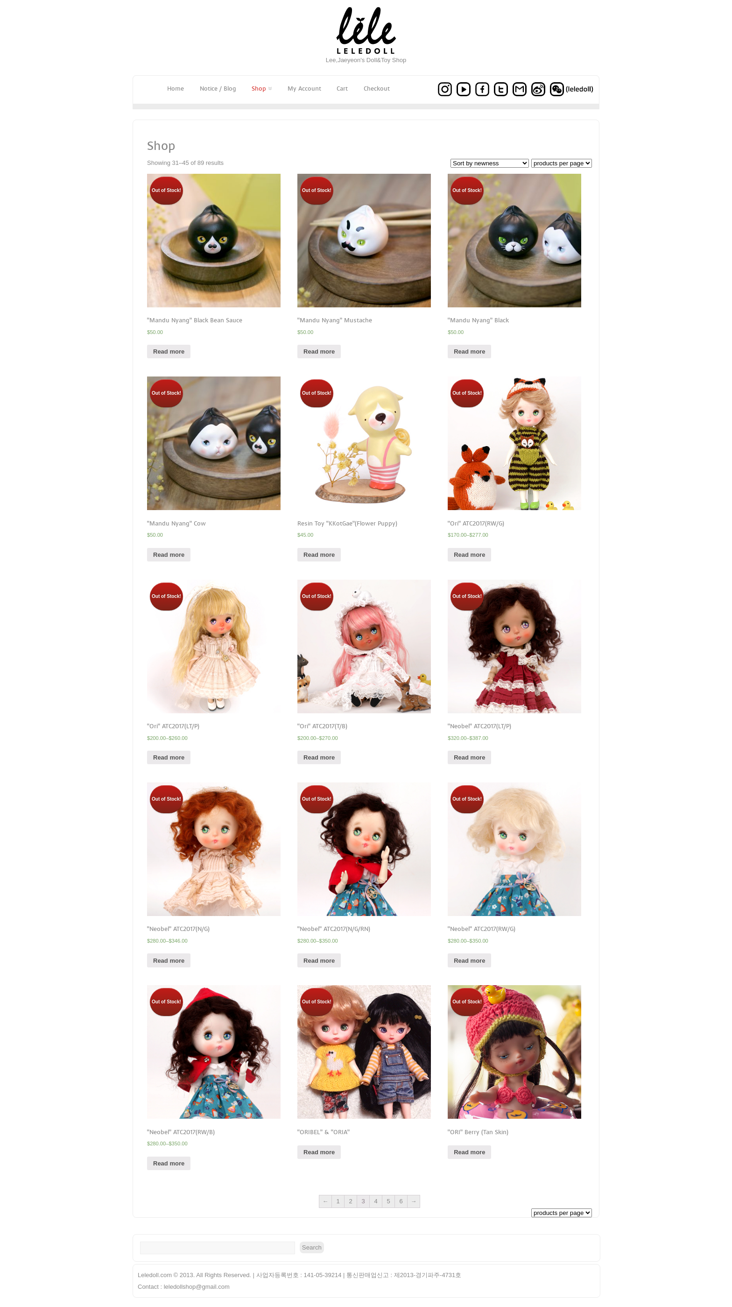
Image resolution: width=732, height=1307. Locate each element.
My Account (304, 88)
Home (175, 88)
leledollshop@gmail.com (197, 1286)
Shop (262, 88)
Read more (168, 351)
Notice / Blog (218, 88)
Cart (342, 88)
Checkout (377, 88)
